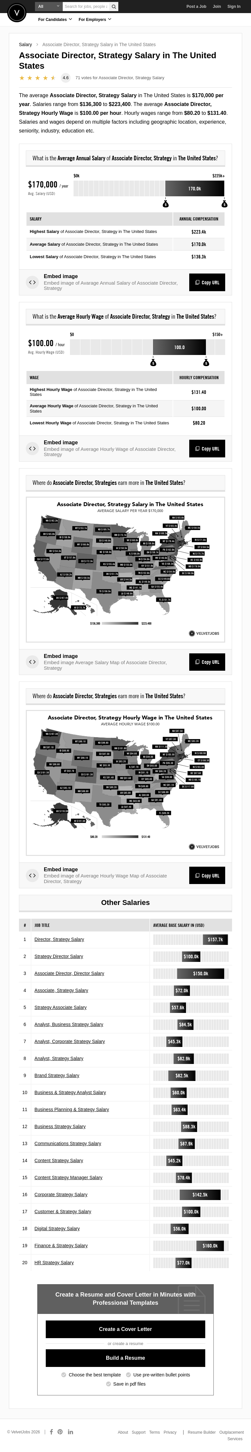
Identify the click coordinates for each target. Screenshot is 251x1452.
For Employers (95, 19)
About (123, 1432)
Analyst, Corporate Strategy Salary (70, 1041)
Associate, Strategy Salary (61, 990)
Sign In (234, 6)
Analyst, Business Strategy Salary (69, 1024)
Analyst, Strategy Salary (59, 1058)
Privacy (170, 1432)
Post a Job (197, 6)
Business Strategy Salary (60, 1126)
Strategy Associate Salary (61, 1007)
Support (138, 1432)
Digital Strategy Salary (57, 1228)
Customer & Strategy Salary (63, 1211)
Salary (25, 44)
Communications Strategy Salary (68, 1143)
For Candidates (55, 19)
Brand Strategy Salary (57, 1075)
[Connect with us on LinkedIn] (71, 1432)
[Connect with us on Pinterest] (60, 1432)
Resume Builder (202, 1432)
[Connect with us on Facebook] (51, 1432)
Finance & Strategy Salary (61, 1245)
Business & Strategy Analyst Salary (70, 1092)
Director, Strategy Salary (59, 939)
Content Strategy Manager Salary (69, 1177)
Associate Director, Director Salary (69, 973)
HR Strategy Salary (54, 1262)
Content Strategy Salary (59, 1160)
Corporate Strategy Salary (61, 1194)
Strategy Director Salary (59, 956)
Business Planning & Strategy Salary (72, 1109)
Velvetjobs (16, 12)
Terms (154, 1432)
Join (217, 6)
